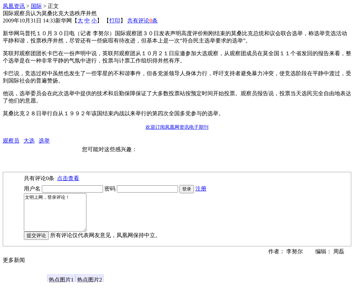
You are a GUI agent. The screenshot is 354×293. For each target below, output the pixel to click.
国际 (36, 6)
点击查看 (68, 178)
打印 (114, 20)
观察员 (11, 141)
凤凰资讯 (14, 6)
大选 (29, 141)
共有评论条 (142, 20)
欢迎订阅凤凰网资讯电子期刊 (177, 127)
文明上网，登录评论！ (58, 216)
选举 (44, 141)
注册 (200, 189)
